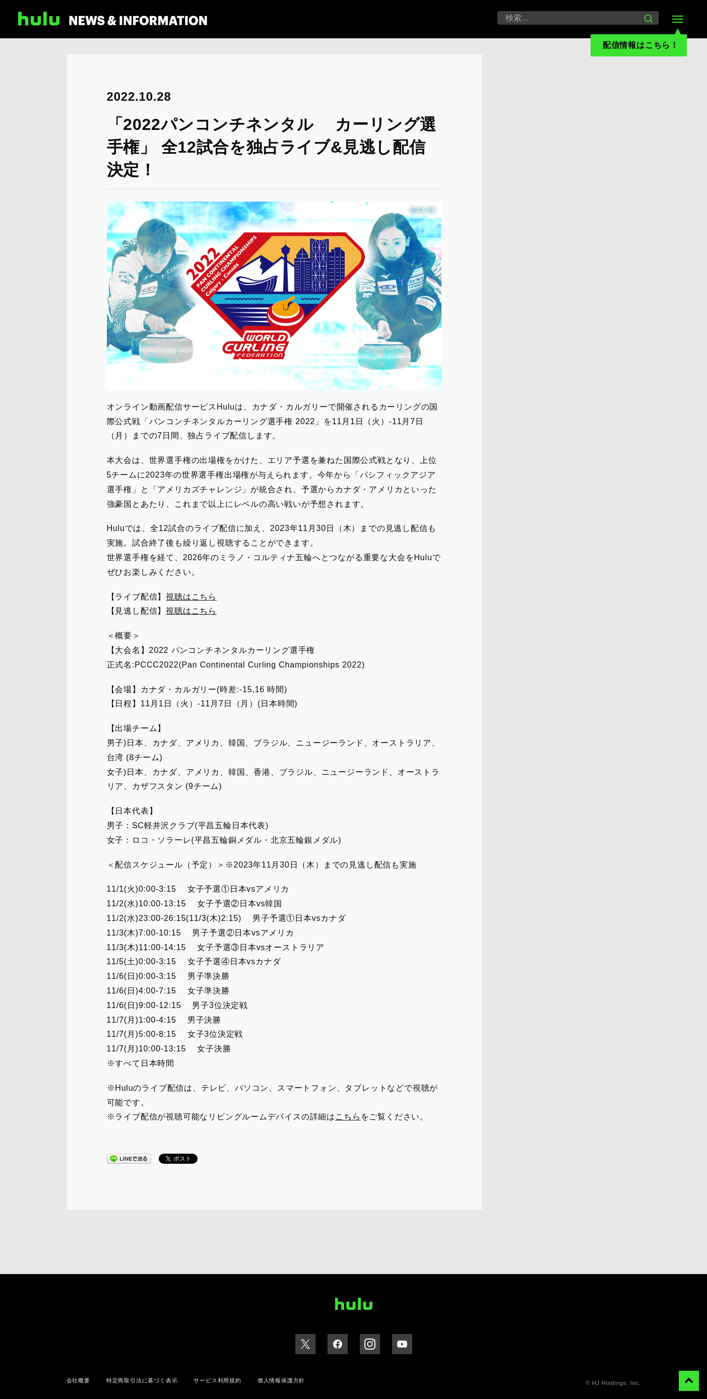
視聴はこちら (191, 596)
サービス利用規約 (217, 1380)
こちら (347, 1116)
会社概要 (78, 1380)
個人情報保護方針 (281, 1380)
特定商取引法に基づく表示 (142, 1380)
